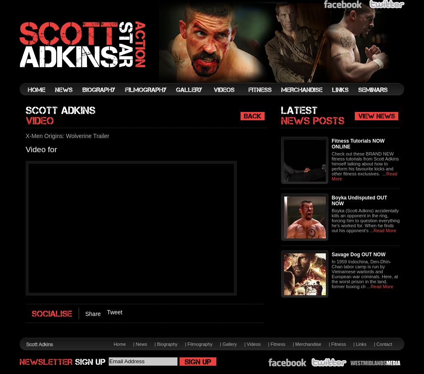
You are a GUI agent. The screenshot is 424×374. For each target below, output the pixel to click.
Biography (167, 344)
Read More (384, 230)
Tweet (114, 312)
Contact (384, 344)
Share (93, 314)
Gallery (229, 344)
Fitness (278, 344)
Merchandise (308, 344)
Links (361, 344)
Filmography (200, 344)
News (141, 344)
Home (119, 344)
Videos (253, 344)
